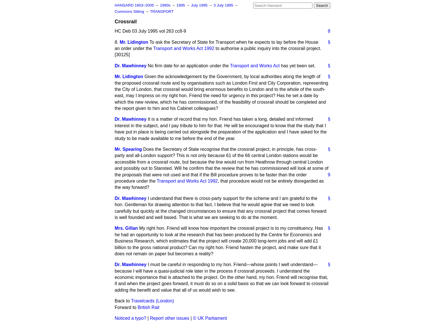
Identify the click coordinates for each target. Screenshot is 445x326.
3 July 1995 (223, 5)
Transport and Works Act (255, 65)
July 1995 (200, 5)
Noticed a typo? (130, 318)
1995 (181, 5)
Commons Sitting (130, 11)
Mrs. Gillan (126, 228)
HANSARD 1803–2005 (134, 5)
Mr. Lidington (134, 42)
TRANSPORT (162, 11)
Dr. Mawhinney (130, 65)
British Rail (148, 307)
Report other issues (169, 318)
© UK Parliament (210, 318)
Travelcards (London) (152, 300)
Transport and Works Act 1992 (183, 48)
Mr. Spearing (128, 149)
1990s (165, 5)
